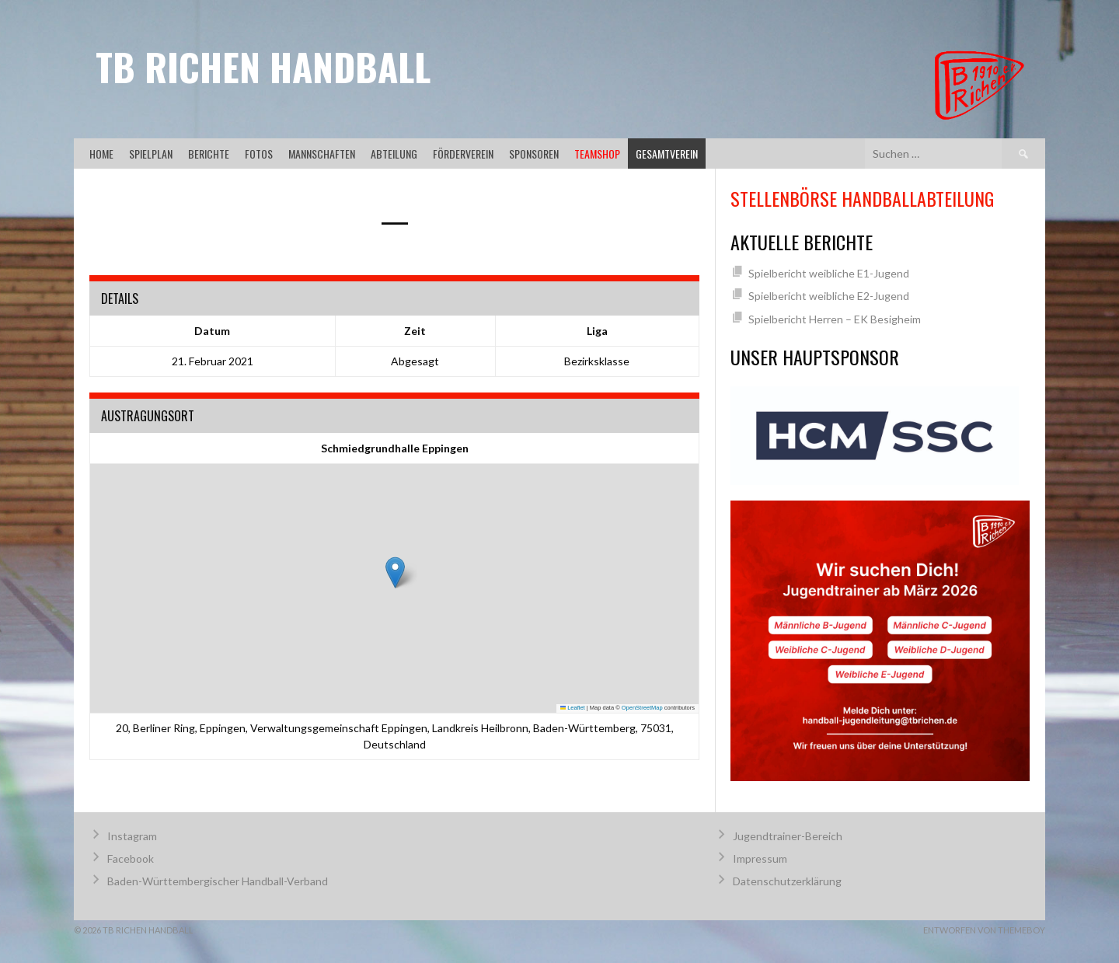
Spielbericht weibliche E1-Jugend (828, 273)
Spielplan (151, 153)
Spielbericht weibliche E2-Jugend (828, 295)
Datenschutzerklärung (787, 881)
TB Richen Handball (263, 66)
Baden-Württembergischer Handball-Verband (217, 881)
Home (101, 153)
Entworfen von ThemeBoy (984, 930)
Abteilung (394, 153)
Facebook (130, 858)
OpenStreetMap (642, 707)
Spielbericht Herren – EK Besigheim (834, 319)
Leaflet (572, 707)
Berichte (208, 153)
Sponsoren (534, 153)
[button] (395, 572)
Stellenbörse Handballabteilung (862, 198)
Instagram (132, 836)
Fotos (259, 153)
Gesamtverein (667, 153)
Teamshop (597, 153)
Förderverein (463, 153)
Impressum (760, 858)
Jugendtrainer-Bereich (787, 836)
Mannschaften (321, 153)
